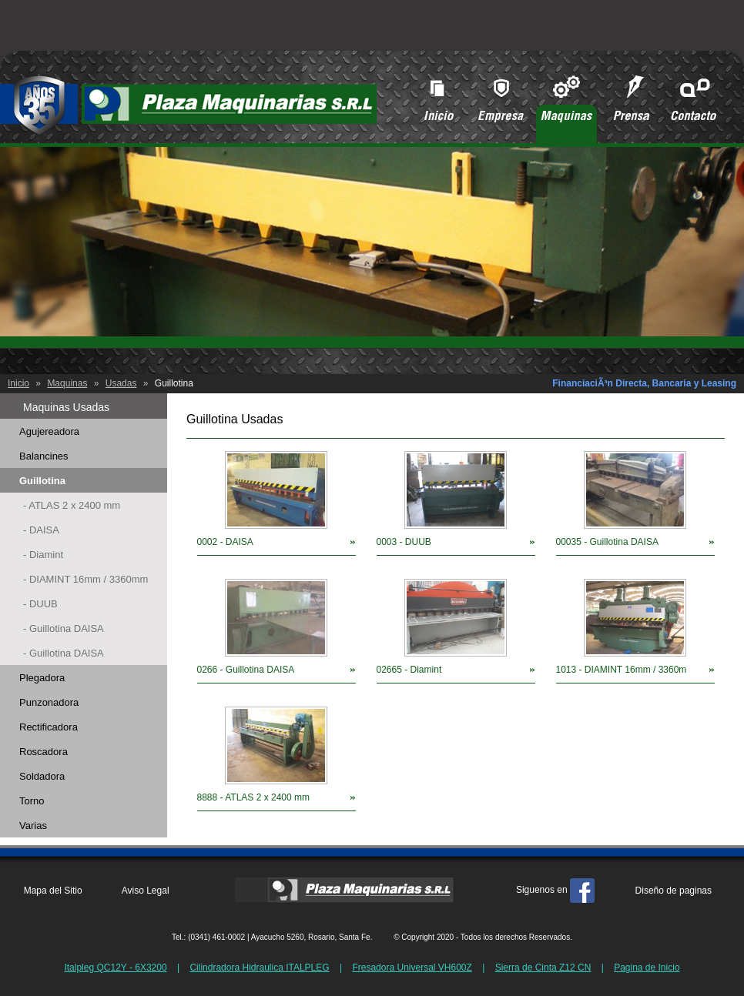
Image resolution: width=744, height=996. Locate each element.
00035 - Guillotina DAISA (607, 541)
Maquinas (67, 383)
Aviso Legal (145, 890)
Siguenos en (555, 889)
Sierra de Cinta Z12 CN (543, 967)
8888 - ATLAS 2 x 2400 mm (253, 797)
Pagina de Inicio (646, 967)
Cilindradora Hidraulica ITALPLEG (259, 967)
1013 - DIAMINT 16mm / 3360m (621, 669)
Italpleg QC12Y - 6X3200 (115, 967)
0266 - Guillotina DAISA (246, 669)
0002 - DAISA (225, 541)
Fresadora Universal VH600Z (411, 967)
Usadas (121, 383)
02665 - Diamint (409, 669)
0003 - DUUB (404, 541)
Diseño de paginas (673, 890)
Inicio (18, 383)
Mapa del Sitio (53, 890)
